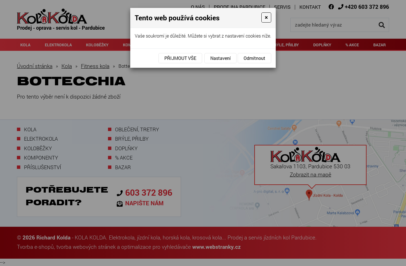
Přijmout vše (180, 58)
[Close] (266, 17)
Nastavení (220, 58)
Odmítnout (254, 58)
